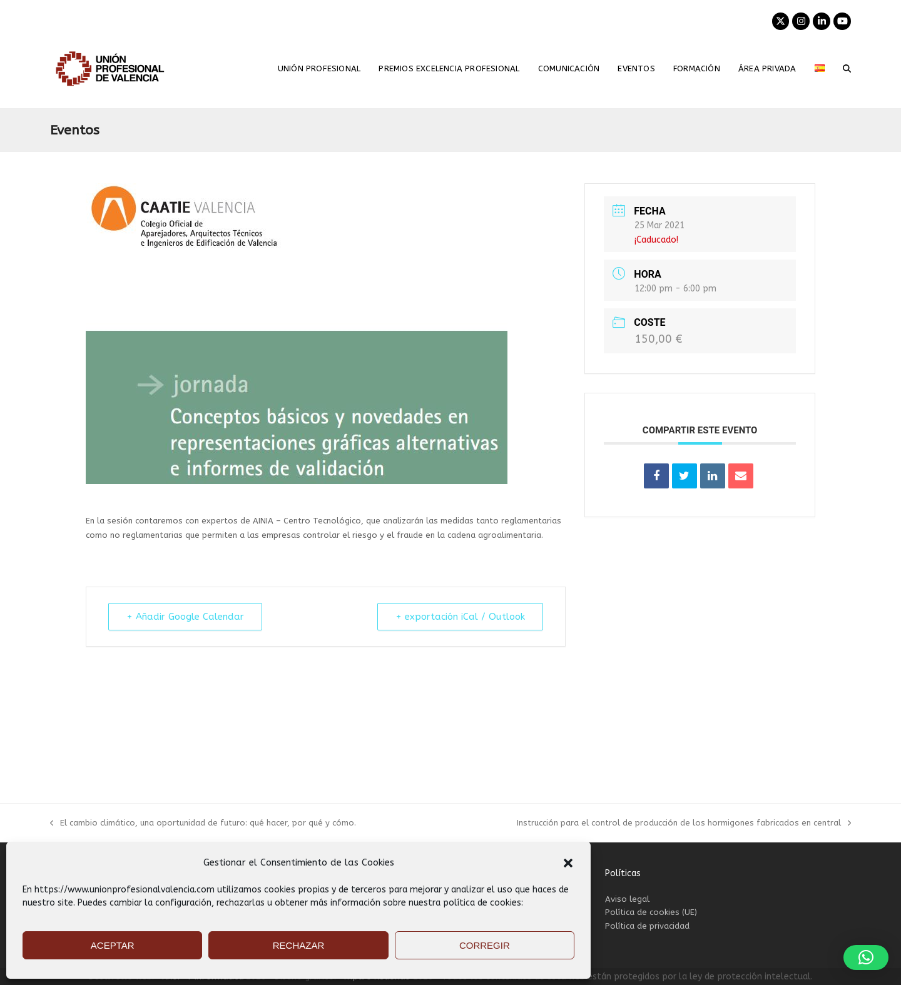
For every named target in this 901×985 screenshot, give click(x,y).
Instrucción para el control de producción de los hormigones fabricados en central (684, 823)
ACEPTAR (113, 945)
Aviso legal (627, 899)
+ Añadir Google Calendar (185, 616)
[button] (568, 863)
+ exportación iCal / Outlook (460, 616)
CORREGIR (484, 945)
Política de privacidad (647, 926)
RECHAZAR (299, 945)
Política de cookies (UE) (651, 912)
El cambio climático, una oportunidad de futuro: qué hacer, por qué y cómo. (203, 823)
